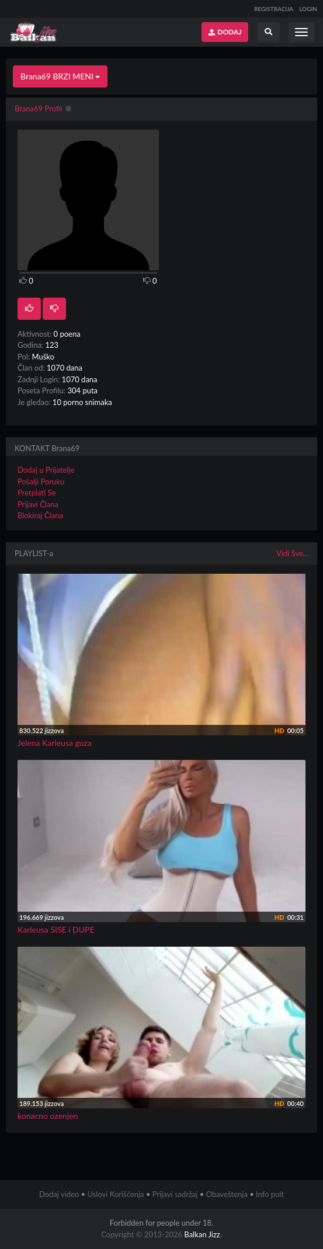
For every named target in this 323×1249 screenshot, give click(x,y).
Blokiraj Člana (40, 515)
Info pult (270, 1194)
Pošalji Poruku (41, 481)
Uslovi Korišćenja (115, 1194)
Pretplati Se (37, 492)
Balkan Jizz (202, 1234)
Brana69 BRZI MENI (60, 76)
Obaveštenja (227, 1194)
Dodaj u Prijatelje (46, 470)
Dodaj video (59, 1194)
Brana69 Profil (38, 108)
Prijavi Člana (38, 504)
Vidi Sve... (292, 553)
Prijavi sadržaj (175, 1194)
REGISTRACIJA (273, 8)
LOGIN (308, 8)
